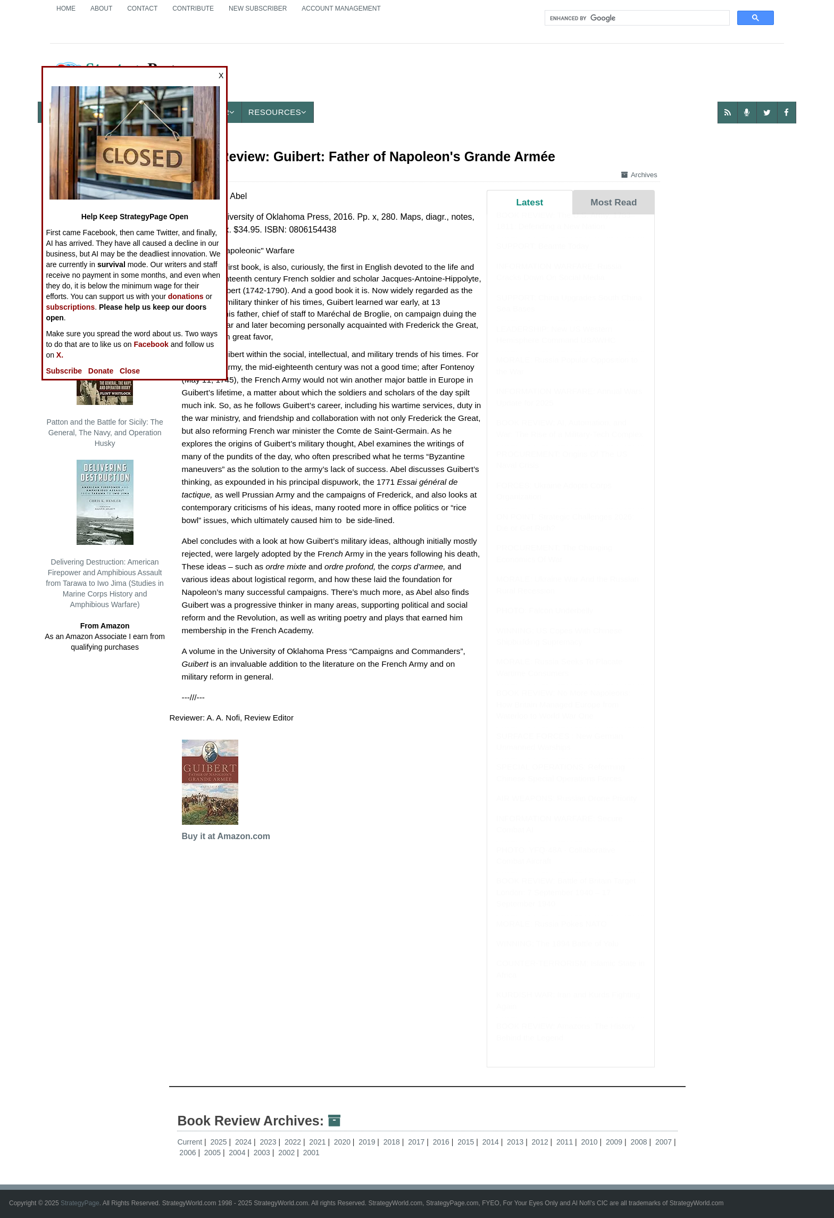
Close (130, 371)
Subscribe (64, 371)
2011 (565, 1142)
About (101, 8)
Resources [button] (277, 112)
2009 (615, 1142)
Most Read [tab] (613, 202)
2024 (244, 1142)
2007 (664, 1142)
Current (189, 1142)
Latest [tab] (529, 202)
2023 (269, 1142)
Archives (639, 175)
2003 (263, 1152)
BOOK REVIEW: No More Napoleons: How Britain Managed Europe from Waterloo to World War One (563, 715)
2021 (318, 1142)
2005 (213, 1152)
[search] (636, 18)
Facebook (151, 344)
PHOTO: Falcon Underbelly (544, 620)
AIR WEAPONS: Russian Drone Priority (566, 808)
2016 (442, 1142)
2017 (417, 1142)
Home (66, 8)
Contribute (193, 8)
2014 (491, 1142)
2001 (311, 1152)
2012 (541, 1142)
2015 (466, 1142)
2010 (590, 1142)
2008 (639, 1142)
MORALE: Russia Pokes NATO (551, 934)
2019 (367, 1142)
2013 (516, 1142)
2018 (392, 1142)
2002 (287, 1152)
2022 (294, 1142)
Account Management (341, 8)
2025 (219, 1142)
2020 (343, 1142)
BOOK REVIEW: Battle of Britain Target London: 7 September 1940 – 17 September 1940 (566, 902)
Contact (142, 8)
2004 (238, 1152)
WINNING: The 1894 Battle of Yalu (557, 953)
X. (59, 355)
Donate (100, 371)
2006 (188, 1152)
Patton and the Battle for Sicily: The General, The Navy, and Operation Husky (104, 384)
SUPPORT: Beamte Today (542, 256)
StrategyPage (80, 1203)
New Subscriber (258, 8)
